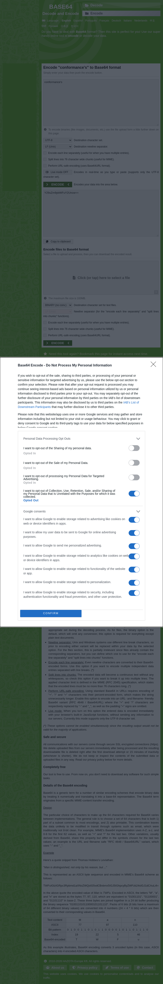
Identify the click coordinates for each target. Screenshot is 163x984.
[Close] (155, 366)
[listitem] (81, 438)
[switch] (134, 448)
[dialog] (81, 492)
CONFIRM (51, 613)
